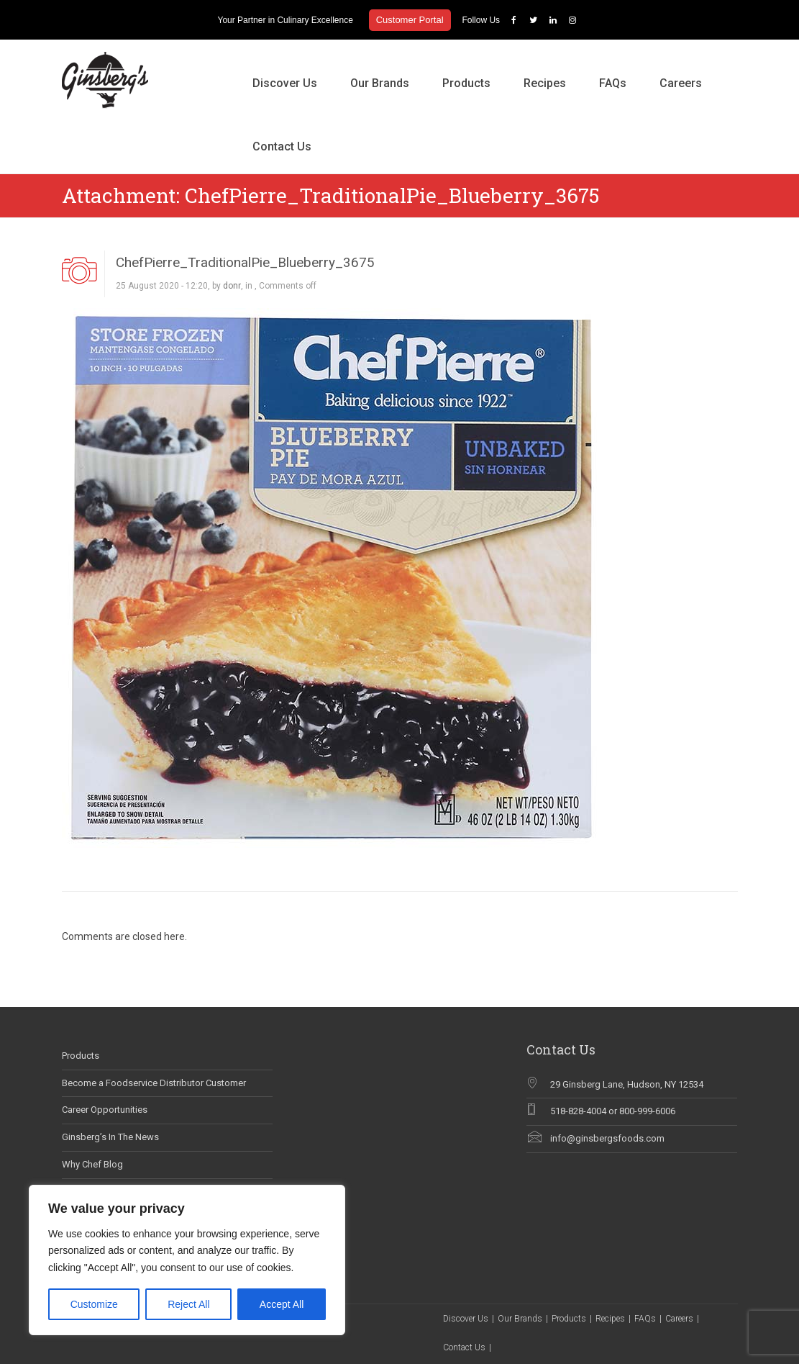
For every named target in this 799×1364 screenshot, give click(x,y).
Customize (94, 1304)
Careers (680, 83)
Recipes (545, 83)
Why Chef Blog (92, 1164)
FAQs (612, 83)
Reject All (188, 1304)
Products (466, 83)
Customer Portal (410, 19)
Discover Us (284, 83)
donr (232, 286)
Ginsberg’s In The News (110, 1137)
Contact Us (281, 146)
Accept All (281, 1304)
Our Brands (379, 83)
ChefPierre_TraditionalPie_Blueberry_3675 (245, 262)
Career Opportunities (104, 1109)
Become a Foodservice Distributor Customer (154, 1083)
